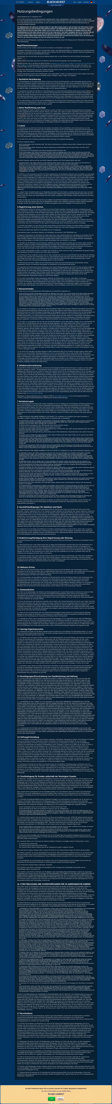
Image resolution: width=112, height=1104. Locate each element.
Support (80, 2)
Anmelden (86, 2)
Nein (60, 1098)
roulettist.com (72, 63)
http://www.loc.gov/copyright (34, 393)
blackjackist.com (24, 65)
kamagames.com (55, 63)
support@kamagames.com (62, 396)
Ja (52, 1098)
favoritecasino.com (89, 63)
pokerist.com (63, 63)
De (93, 2)
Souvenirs (30, 2)
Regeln (38, 2)
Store (74, 2)
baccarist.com (80, 63)
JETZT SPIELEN (21, 2)
